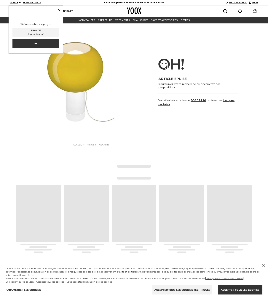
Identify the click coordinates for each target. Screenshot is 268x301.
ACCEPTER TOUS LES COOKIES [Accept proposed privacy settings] (240, 289)
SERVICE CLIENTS (32, 2)
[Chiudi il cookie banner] (263, 265)
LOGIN (253, 2)
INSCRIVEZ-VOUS (236, 2)
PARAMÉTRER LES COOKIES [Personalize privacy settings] (23, 289)
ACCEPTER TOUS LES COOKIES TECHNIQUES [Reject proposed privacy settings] (182, 289)
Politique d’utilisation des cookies (224, 278)
